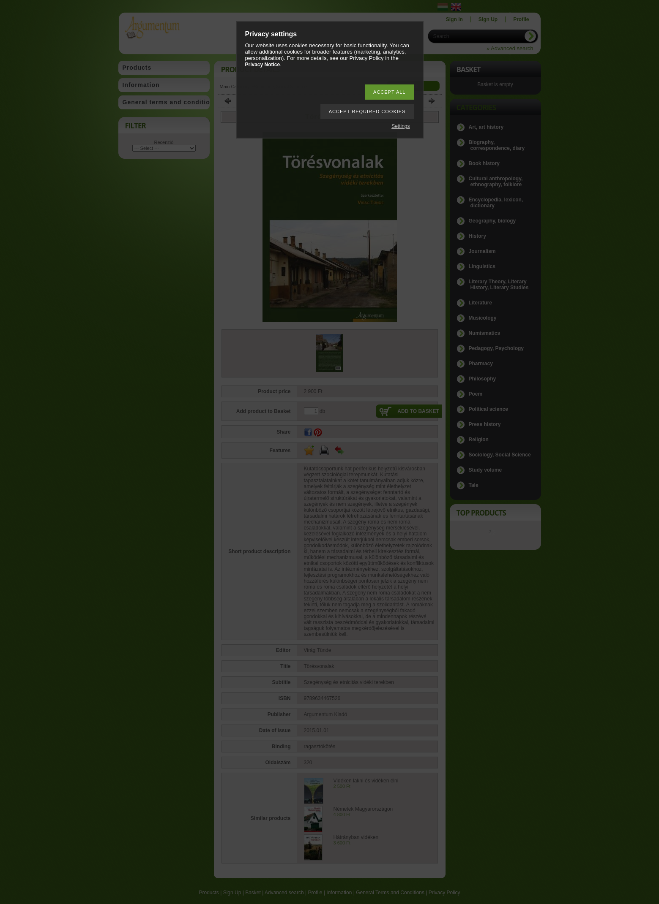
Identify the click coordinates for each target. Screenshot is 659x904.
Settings (400, 126)
